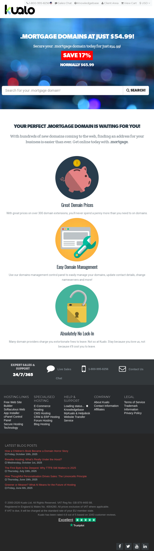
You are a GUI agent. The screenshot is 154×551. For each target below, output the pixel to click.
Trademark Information (131, 407)
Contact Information (106, 405)
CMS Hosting (42, 413)
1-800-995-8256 (39, 3)
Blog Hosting (42, 424)
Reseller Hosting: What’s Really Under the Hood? (33, 459)
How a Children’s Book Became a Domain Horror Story (36, 450)
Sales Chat (63, 3)
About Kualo (101, 402)
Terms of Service (134, 402)
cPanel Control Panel (13, 418)
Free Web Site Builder (13, 404)
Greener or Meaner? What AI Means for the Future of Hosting (40, 484)
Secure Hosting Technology (13, 426)
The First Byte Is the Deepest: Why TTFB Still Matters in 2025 (40, 467)
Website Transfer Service (74, 418)
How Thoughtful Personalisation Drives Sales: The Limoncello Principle (46, 476)
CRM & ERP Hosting (47, 416)
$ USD (144, 3)
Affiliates (99, 409)
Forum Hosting (43, 420)
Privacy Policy (133, 413)
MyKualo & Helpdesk (77, 413)
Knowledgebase (86, 3)
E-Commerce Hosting (42, 407)
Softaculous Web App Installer (14, 411)
